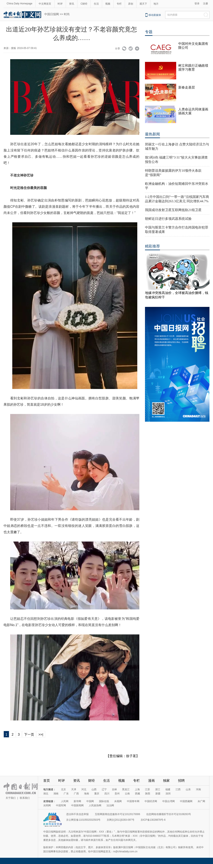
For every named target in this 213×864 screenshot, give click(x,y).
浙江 (157, 789)
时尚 (67, 14)
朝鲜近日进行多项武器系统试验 (168, 218)
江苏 (147, 789)
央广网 (201, 801)
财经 (91, 780)
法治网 (110, 805)
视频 (107, 3)
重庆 (96, 793)
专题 (148, 32)
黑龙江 (126, 789)
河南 (198, 789)
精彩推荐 (152, 246)
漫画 (151, 780)
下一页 (29, 734)
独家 (166, 780)
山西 (94, 789)
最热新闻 (152, 134)
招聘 (181, 780)
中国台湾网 (168, 801)
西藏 (137, 793)
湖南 (55, 793)
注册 (205, 3)
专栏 (119, 3)
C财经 (83, 3)
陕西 (147, 793)
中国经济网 (151, 801)
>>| (40, 734)
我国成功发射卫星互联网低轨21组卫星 (173, 210)
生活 (96, 3)
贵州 (117, 793)
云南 (127, 793)
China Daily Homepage (19, 3)
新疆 (157, 793)
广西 (76, 793)
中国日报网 (51, 14)
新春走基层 (186, 87)
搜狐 (13, 48)
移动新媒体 (155, 15)
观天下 (143, 3)
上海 (137, 789)
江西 (178, 789)
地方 (156, 3)
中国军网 (61, 805)
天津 (73, 789)
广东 (66, 793)
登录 (196, 3)
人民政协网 (95, 805)
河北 (83, 789)
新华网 (77, 801)
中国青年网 (133, 801)
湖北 (45, 793)
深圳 (168, 793)
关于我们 (11, 797)
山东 (188, 789)
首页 (46, 780)
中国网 (90, 801)
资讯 (71, 3)
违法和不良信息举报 (77, 814)
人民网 (64, 801)
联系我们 (25, 797)
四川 (106, 793)
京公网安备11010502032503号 (83, 819)
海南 (86, 793)
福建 (167, 789)
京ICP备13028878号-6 (153, 819)
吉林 (114, 789)
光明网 (47, 805)
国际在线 (104, 801)
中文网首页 (45, 3)
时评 (60, 3)
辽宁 (104, 789)
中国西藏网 (186, 801)
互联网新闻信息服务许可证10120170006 (117, 814)
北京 (63, 789)
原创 (130, 3)
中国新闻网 (77, 805)
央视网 (118, 801)
